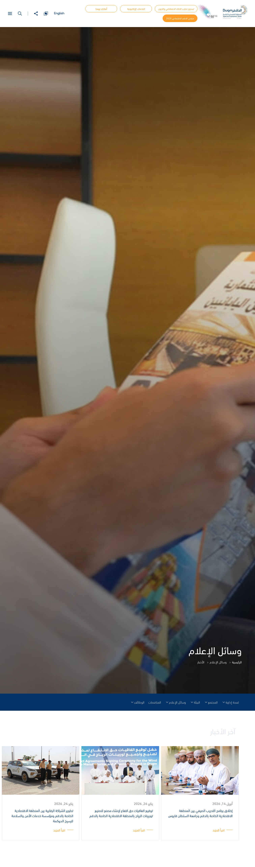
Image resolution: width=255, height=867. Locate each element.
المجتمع (213, 702)
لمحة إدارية (232, 702)
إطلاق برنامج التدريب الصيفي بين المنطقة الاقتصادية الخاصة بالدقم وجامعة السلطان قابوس (200, 813)
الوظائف (139, 702)
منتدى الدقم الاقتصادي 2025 (180, 18)
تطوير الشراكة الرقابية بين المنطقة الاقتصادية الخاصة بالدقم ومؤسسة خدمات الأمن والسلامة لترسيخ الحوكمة (42, 815)
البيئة (197, 702)
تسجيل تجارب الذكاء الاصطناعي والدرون (176, 8)
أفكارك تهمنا (101, 8)
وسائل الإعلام (177, 702)
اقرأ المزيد (218, 830)
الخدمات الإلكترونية (136, 8)
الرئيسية (237, 662)
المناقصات (154, 702)
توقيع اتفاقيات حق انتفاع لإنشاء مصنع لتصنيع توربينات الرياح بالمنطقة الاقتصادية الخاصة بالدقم (121, 813)
